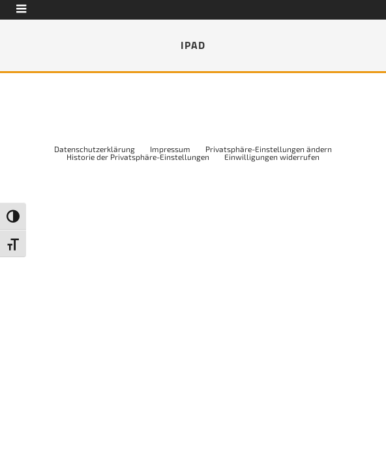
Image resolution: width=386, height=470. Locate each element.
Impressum (170, 149)
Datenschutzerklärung (94, 149)
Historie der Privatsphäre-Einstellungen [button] (138, 157)
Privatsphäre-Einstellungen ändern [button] (268, 149)
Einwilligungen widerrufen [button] (271, 157)
